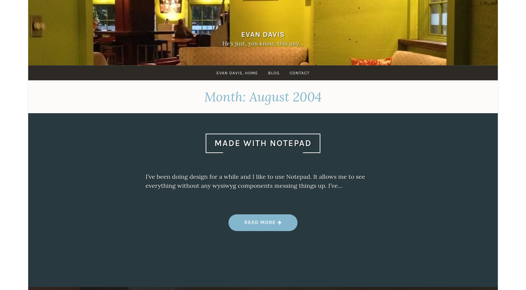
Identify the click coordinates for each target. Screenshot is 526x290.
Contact (299, 72)
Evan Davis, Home (237, 72)
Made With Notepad (263, 143)
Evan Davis (263, 34)
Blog (273, 72)
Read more (263, 225)
